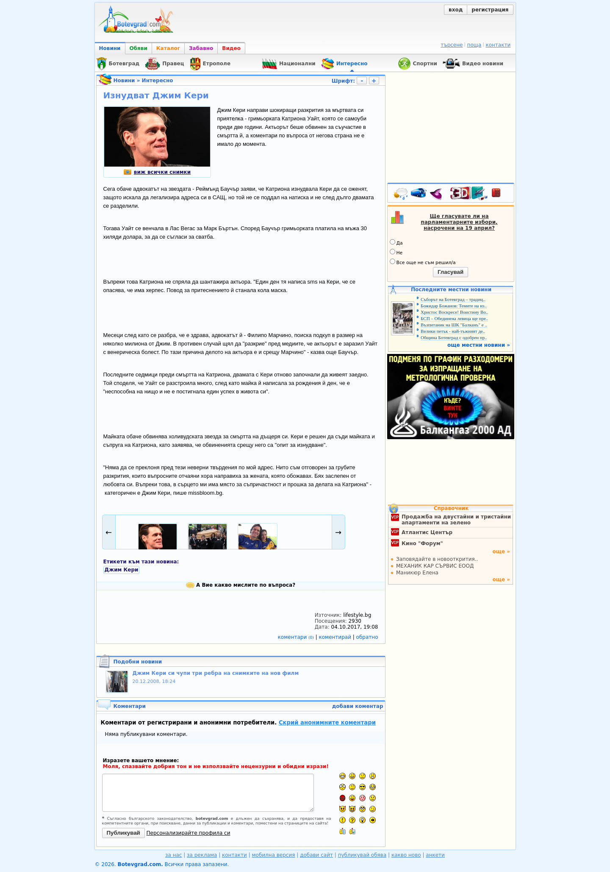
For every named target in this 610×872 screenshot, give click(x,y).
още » (501, 551)
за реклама (202, 855)
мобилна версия (273, 855)
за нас (173, 855)
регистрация (489, 10)
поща (474, 45)
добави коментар (357, 706)
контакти (497, 45)
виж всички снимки (157, 172)
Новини (110, 48)
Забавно (201, 48)
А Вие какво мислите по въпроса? (240, 585)
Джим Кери (122, 570)
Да (396, 242)
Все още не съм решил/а (423, 262)
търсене (452, 45)
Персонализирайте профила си (188, 833)
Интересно (157, 81)
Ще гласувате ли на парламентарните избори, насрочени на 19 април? (459, 222)
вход (456, 10)
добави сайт (316, 855)
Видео (231, 48)
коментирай (336, 637)
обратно (367, 637)
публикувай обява (362, 855)
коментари (297, 637)
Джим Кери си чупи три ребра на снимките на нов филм (216, 673)
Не (396, 252)
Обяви (138, 48)
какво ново (406, 855)
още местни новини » (478, 345)
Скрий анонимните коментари (327, 722)
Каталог (168, 48)
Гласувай (450, 272)
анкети (435, 855)
